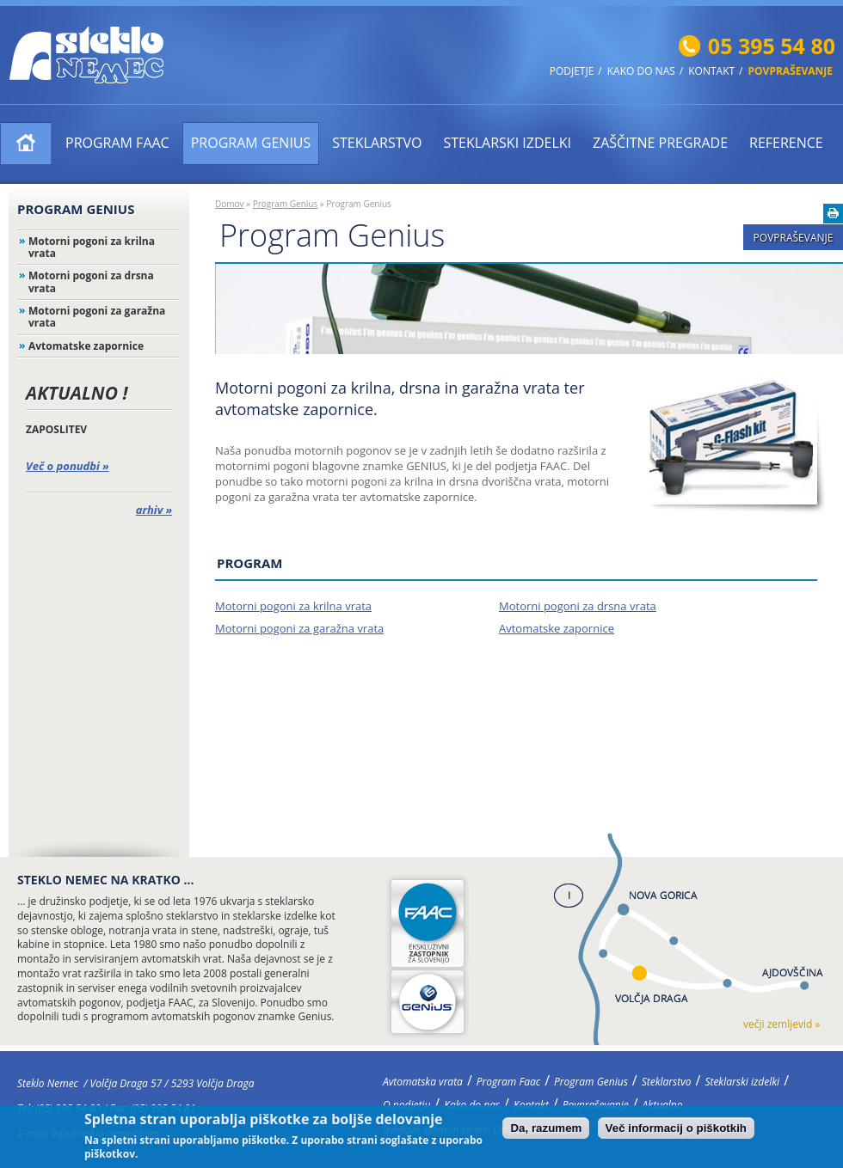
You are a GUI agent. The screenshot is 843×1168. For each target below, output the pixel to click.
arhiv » (154, 509)
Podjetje (572, 71)
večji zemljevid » (781, 1024)
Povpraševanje (790, 71)
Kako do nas (641, 71)
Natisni (833, 213)
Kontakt (711, 71)
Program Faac (117, 142)
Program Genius (251, 142)
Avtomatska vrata (26, 143)
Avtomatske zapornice (86, 346)
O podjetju (406, 1105)
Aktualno (663, 1105)
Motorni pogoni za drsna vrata (91, 281)
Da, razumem (545, 1131)
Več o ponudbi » (67, 466)
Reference (786, 142)
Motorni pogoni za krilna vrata (91, 247)
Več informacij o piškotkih (676, 1131)
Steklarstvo (377, 142)
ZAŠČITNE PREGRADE (660, 142)
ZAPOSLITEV (56, 429)
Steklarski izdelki (507, 142)
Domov (229, 204)
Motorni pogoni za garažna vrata (96, 316)
